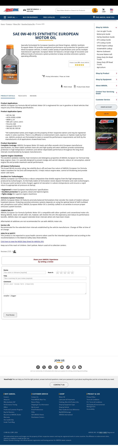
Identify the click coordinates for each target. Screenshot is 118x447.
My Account (35, 409)
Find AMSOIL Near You (105, 17)
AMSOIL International (66, 417)
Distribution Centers (37, 419)
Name (6, 270)
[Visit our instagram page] (50, 370)
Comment (7, 282)
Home (3, 24)
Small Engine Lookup (105, 46)
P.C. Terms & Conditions (94, 404)
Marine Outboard (103, 51)
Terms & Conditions (93, 402)
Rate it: (50, 272)
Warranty (7, 419)
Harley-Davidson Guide (106, 37)
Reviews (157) (8, 251)
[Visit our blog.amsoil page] (80, 370)
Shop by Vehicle (64, 409)
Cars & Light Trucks (104, 31)
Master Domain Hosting (11, 442)
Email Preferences (37, 412)
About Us (7, 402)
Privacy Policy (91, 399)
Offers (6, 409)
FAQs (33, 414)
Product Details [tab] (8, 96)
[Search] (68, 10)
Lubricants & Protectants (67, 402)
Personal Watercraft (104, 54)
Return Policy (35, 404)
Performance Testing (10, 407)
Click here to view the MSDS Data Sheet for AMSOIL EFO (22, 241)
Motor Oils (16, 24)
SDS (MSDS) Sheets (37, 417)
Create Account (106, 107)
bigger (13, 298)
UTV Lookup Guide (104, 43)
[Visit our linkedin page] (74, 370)
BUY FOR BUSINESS (30, 17)
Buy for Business (9, 414)
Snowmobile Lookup (104, 48)
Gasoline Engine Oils (28, 24)
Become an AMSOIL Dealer (12, 417)
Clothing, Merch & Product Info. (69, 404)
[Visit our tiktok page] (68, 370)
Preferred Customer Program (13, 412)
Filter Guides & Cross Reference (69, 412)
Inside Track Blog (9, 424)
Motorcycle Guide (103, 34)
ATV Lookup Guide (104, 40)
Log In (106, 114)
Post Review (10, 317)
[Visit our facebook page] (38, 370)
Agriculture (101, 67)
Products (9, 24)
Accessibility (90, 411)
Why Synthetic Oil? (9, 404)
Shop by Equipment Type (67, 407)
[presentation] (21, 306)
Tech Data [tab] (22, 96)
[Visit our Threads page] (56, 370)
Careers (6, 399)
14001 (105, 434)
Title (5, 276)
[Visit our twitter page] (44, 370)
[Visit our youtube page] (62, 370)
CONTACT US (65, 17)
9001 (101, 434)
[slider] (79, 65)
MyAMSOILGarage (65, 414)
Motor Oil (62, 399)
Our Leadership (9, 422)
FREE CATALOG (49, 17)
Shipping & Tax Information (40, 407)
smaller (6, 298)
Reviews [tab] (33, 96)
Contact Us (34, 399)
